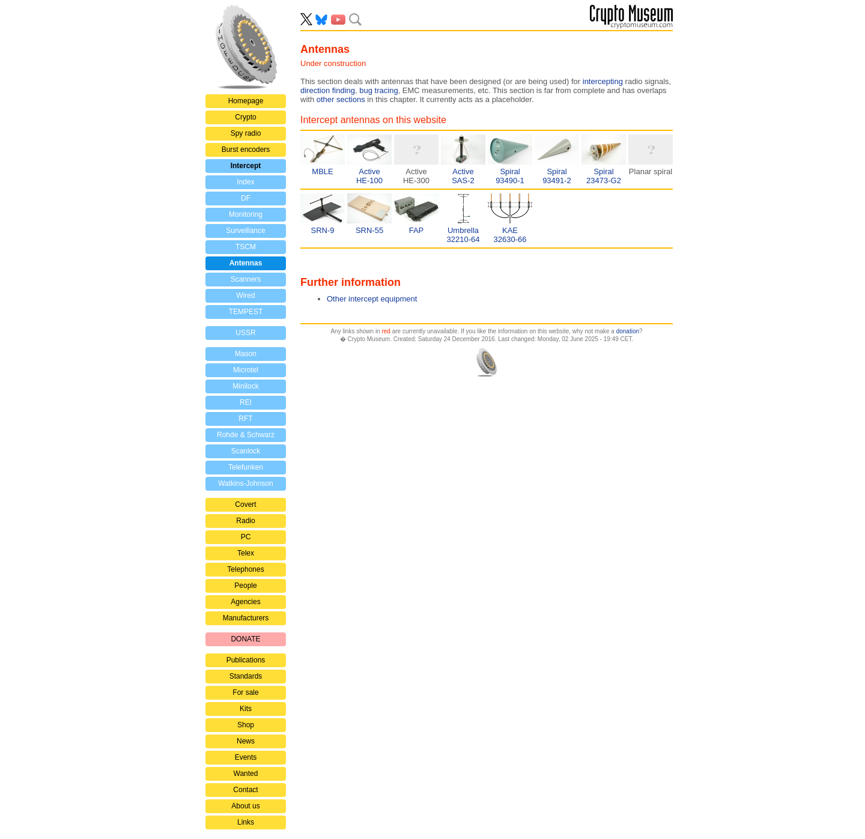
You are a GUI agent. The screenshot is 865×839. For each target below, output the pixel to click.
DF (245, 198)
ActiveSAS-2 (463, 176)
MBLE (322, 171)
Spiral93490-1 (510, 176)
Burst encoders (246, 149)
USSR (245, 333)
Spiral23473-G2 (603, 176)
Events (246, 757)
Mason (245, 354)
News (246, 741)
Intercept (246, 166)
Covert (245, 504)
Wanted (246, 773)
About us (245, 806)
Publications (246, 660)
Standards (246, 676)
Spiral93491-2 (556, 176)
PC (246, 537)
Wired (245, 295)
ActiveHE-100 (369, 176)
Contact (245, 790)
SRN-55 (369, 230)
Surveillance (245, 230)
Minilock (245, 386)
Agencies (245, 602)
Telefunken (245, 467)
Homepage (246, 101)
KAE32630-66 (510, 235)
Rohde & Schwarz (246, 435)
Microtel (245, 370)
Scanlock (246, 451)
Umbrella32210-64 (463, 235)
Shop (245, 725)
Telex (245, 553)
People (245, 585)
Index (245, 182)
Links (245, 822)
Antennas (246, 263)
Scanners (246, 279)
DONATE (245, 639)
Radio (245, 520)
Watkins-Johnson (245, 483)
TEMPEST (246, 311)
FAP (416, 230)
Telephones (245, 569)
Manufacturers (246, 618)
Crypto (245, 117)
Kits (246, 708)
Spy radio (246, 133)
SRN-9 (322, 230)
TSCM (245, 247)
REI (246, 402)
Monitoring (246, 214)
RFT (245, 418)
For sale (245, 692)
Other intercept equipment (372, 298)
